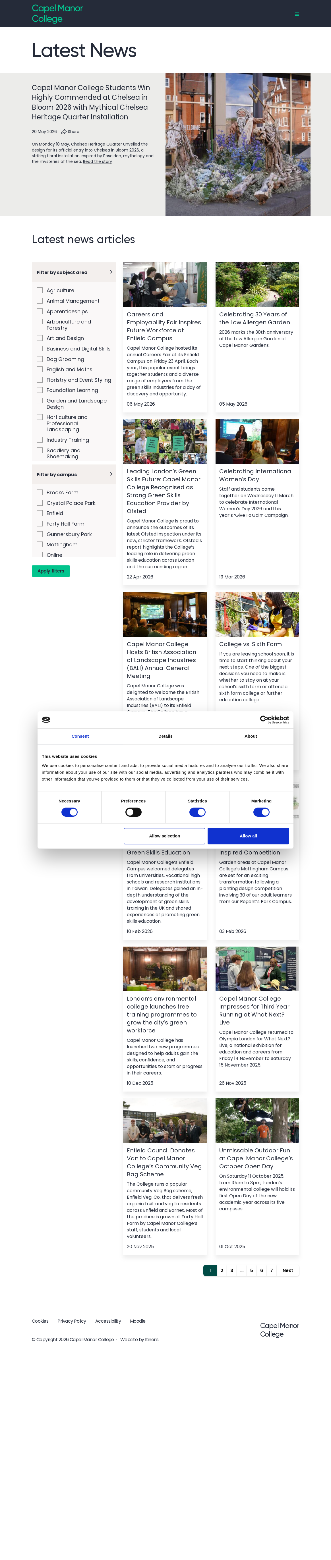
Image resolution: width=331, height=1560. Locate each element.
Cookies (40, 1321)
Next (288, 1270)
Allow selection (164, 835)
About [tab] (251, 736)
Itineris (152, 1339)
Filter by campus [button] (57, 502)
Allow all (248, 835)
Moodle (138, 1321)
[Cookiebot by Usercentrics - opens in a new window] (264, 719)
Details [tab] (165, 736)
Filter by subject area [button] (62, 272)
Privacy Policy (71, 1321)
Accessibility (108, 1321)
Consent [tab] (80, 736)
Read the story (97, 161)
